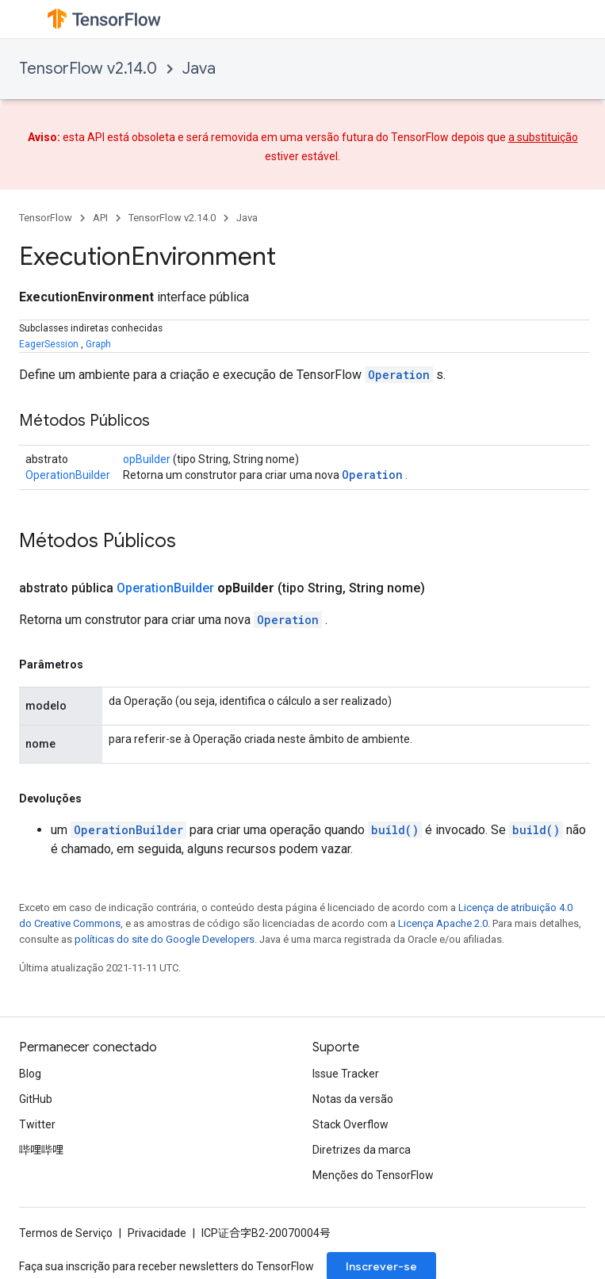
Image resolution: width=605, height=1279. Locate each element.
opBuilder (146, 459)
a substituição (543, 137)
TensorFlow (45, 218)
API (100, 218)
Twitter (37, 1124)
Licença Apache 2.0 (443, 923)
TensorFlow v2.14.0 (88, 69)
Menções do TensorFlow (373, 1175)
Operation (399, 374)
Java (199, 69)
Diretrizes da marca (361, 1149)
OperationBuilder (67, 475)
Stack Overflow (350, 1124)
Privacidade (157, 1233)
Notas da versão (352, 1099)
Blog (30, 1073)
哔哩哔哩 (41, 1149)
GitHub (35, 1099)
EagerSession (48, 344)
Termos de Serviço (66, 1233)
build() (395, 829)
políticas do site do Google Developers (165, 939)
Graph (98, 344)
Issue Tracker (345, 1073)
